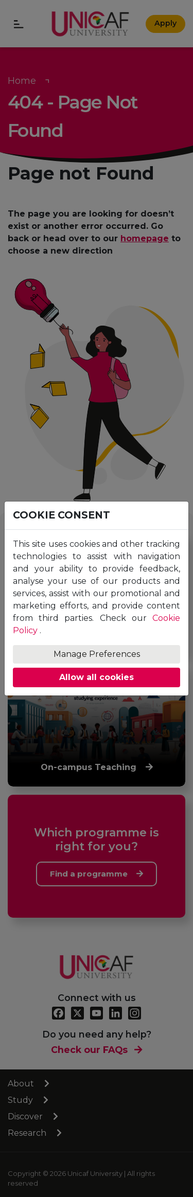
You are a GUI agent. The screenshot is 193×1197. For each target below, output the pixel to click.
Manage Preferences (97, 654)
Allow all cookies (96, 677)
